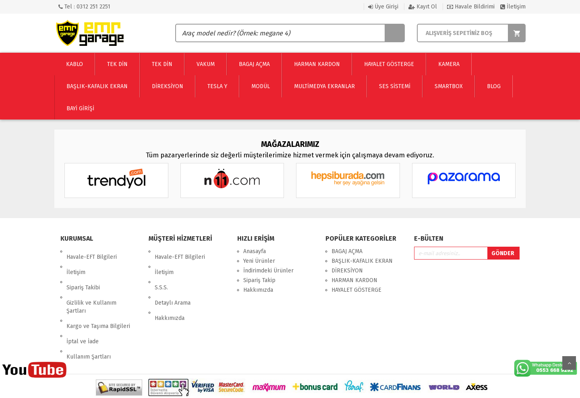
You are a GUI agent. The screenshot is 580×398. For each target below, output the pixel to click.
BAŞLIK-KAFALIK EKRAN (362, 261)
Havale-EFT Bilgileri (91, 251)
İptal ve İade (82, 307)
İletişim (513, 6)
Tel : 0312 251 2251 (84, 6)
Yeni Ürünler (259, 261)
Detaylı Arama (173, 280)
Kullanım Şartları (88, 317)
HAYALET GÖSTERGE (356, 290)
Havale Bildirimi (471, 6)
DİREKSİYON (347, 270)
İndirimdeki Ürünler (268, 270)
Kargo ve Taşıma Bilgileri (98, 298)
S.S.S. (161, 270)
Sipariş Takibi (83, 270)
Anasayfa (254, 251)
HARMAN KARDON (354, 280)
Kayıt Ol (422, 6)
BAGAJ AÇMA (346, 251)
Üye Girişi (383, 6)
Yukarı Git (569, 363)
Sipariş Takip (259, 280)
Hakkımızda (169, 290)
